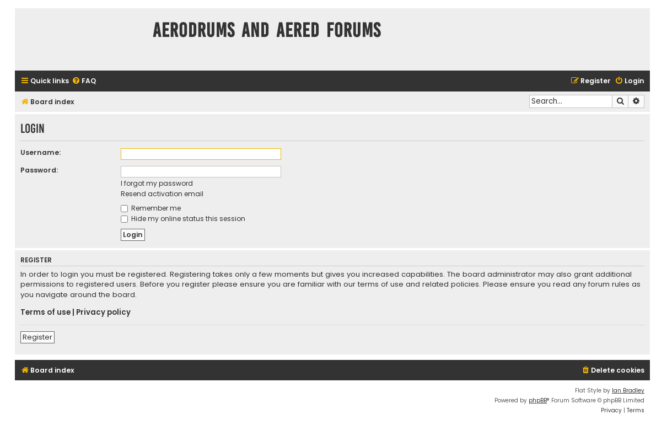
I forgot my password (157, 183)
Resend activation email (162, 194)
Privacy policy (103, 312)
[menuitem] (84, 81)
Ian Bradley (628, 390)
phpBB (538, 400)
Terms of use (45, 312)
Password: (39, 170)
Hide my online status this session (183, 218)
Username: (40, 152)
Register (37, 337)
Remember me (151, 208)
